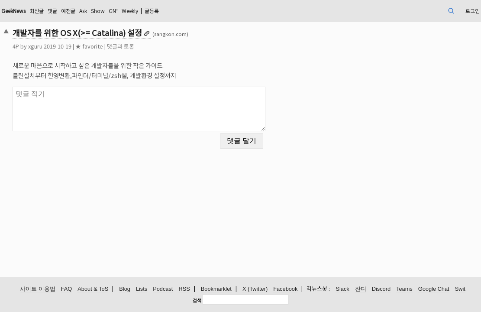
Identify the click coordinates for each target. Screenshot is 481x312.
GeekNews (65, 10)
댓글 (110, 10)
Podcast (163, 289)
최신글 (92, 10)
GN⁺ (181, 10)
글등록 (228, 10)
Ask (146, 10)
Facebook (285, 289)
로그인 (423, 10)
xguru (81, 46)
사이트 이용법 (37, 289)
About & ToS (92, 289)
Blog (124, 289)
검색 (197, 300)
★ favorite (135, 46)
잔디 (360, 289)
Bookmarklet (216, 289)
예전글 (128, 10)
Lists (141, 289)
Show (163, 10)
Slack (342, 289)
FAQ (66, 289)
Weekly (202, 10)
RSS (184, 289)
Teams (404, 289)
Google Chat (433, 289)
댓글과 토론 (166, 46)
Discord (381, 289)
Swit (460, 289)
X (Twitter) (255, 289)
